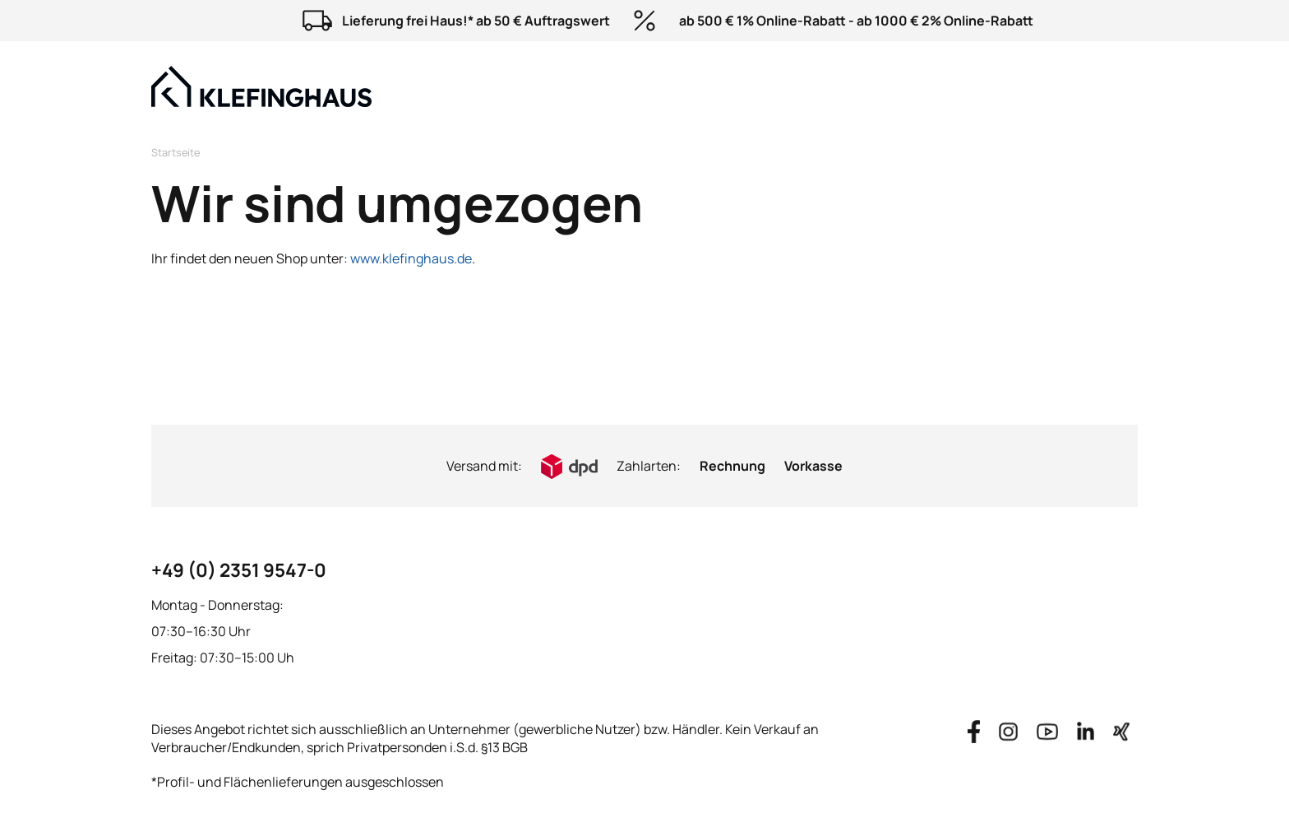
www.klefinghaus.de (411, 258)
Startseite (175, 152)
